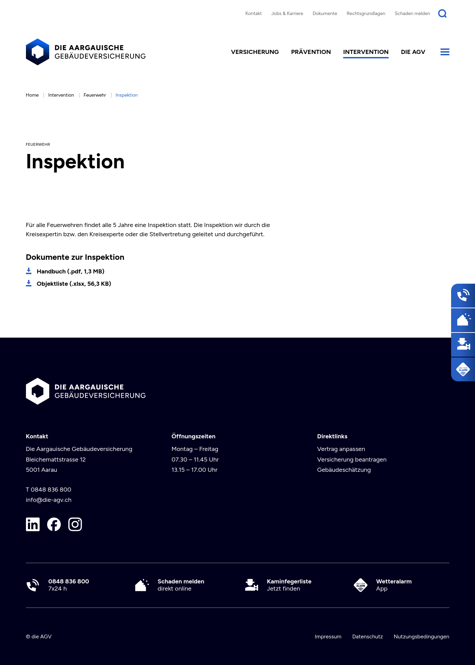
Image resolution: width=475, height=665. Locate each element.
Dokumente (325, 13)
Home (32, 95)
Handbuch (70, 271)
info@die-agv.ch (49, 500)
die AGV (413, 52)
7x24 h (68, 585)
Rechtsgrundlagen (366, 13)
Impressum (328, 636)
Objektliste (74, 283)
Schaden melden (412, 13)
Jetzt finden (289, 585)
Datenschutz (367, 636)
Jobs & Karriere (287, 13)
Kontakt (253, 13)
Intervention (366, 52)
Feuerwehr (95, 95)
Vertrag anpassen (341, 449)
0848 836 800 (51, 489)
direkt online (181, 585)
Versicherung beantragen (352, 459)
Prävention (311, 52)
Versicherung (255, 52)
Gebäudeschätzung (344, 469)
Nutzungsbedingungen (421, 636)
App (394, 585)
